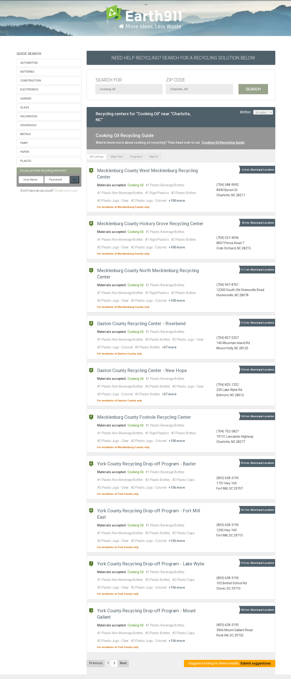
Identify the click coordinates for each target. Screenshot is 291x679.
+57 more (169, 347)
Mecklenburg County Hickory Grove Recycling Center (150, 223)
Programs (136, 156)
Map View (117, 156)
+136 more (177, 487)
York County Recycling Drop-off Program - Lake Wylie (150, 564)
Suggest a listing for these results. (229, 663)
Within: (256, 112)
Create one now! (65, 190)
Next (123, 663)
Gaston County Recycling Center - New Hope (142, 370)
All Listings (97, 156)
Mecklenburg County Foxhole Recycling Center (144, 417)
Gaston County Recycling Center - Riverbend (141, 323)
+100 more (177, 200)
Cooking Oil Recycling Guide (223, 142)
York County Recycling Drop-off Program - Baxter (146, 464)
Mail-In (154, 156)
